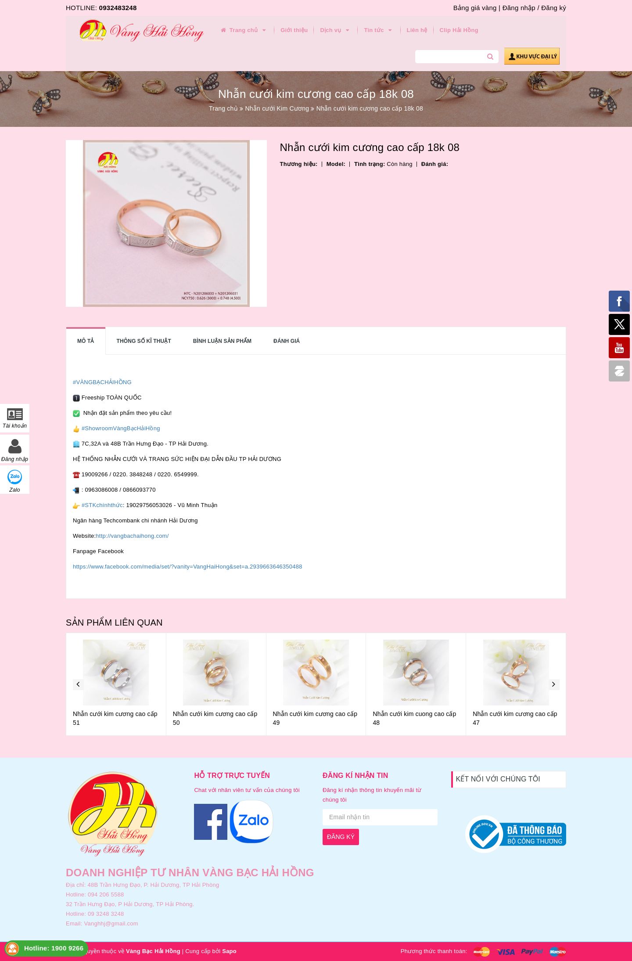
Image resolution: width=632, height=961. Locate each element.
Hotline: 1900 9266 (53, 948)
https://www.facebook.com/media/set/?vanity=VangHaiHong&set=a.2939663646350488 (187, 566)
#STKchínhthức (102, 505)
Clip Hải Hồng (459, 30)
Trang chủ (243, 30)
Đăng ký (553, 7)
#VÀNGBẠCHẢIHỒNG (102, 382)
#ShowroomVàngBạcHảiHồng (121, 428)
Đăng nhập (519, 7)
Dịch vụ (336, 30)
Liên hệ (417, 30)
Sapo (229, 951)
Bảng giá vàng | (476, 7)
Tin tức (379, 30)
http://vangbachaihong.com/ (132, 536)
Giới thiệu (294, 30)
